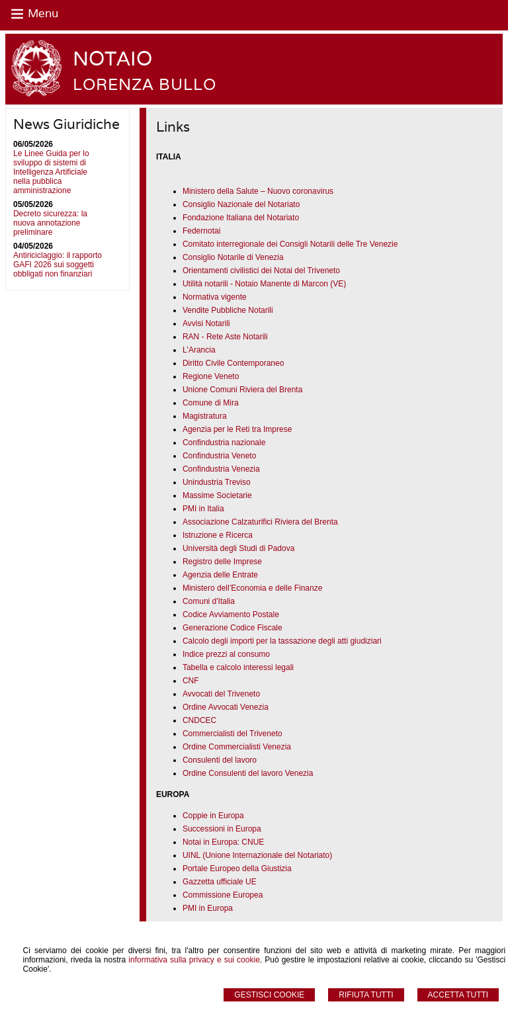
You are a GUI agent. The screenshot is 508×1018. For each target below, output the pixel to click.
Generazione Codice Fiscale (232, 627)
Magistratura (205, 416)
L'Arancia (199, 350)
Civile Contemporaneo (243, 363)
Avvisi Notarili (206, 323)
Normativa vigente (215, 297)
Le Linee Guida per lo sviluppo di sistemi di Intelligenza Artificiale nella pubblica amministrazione (51, 172)
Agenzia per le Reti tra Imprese (237, 429)
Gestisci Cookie (269, 994)
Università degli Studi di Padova (238, 548)
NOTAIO (112, 58)
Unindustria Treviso (217, 482)
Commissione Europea (223, 895)
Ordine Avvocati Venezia (226, 707)
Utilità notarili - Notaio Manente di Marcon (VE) (264, 283)
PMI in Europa (208, 908)
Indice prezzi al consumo (226, 654)
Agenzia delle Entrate (220, 574)
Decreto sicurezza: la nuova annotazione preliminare (50, 223)
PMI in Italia (203, 508)
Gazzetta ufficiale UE (220, 881)
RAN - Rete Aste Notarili (225, 336)
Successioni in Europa (222, 828)
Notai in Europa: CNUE (223, 842)
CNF (191, 680)
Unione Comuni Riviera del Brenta (242, 389)
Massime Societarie (217, 495)
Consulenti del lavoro (220, 760)
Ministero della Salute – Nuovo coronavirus (258, 191)
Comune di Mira (211, 402)
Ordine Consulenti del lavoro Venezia (248, 773)
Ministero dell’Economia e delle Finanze (252, 588)
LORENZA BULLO (144, 84)
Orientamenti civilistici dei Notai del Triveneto (261, 270)
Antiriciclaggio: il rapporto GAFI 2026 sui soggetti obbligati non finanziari (57, 264)
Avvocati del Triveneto (221, 694)
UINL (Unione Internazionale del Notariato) (257, 855)
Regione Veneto (211, 376)
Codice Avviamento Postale (231, 614)
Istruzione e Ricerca (218, 535)
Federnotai (201, 230)
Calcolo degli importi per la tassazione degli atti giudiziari (282, 641)
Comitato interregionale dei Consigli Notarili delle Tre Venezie (290, 244)
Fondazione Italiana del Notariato (241, 217)
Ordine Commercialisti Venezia (237, 746)
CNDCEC (199, 720)
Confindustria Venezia (221, 469)
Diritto (193, 363)
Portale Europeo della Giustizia (237, 868)
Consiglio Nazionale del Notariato (241, 204)
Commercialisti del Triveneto (232, 733)
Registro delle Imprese (222, 561)
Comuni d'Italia (209, 601)
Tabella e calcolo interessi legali (238, 667)
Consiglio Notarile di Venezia (233, 257)
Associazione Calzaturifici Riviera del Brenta (260, 522)
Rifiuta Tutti (366, 994)
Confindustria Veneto (219, 455)
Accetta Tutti (458, 994)
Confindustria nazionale (224, 442)
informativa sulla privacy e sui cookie (194, 959)
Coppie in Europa (213, 815)
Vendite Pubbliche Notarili (228, 310)
